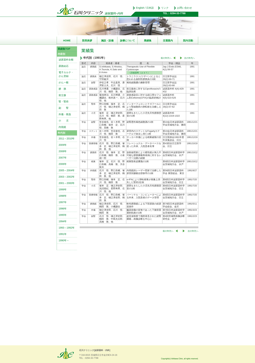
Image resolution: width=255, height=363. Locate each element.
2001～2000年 (67, 183)
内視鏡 (62, 127)
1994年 (63, 221)
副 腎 (64, 107)
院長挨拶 (87, 40)
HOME (67, 40)
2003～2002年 (67, 176)
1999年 (63, 189)
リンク (165, 7)
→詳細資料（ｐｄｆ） (139, 72)
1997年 (63, 202)
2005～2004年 (67, 170)
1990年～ (64, 240)
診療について (127, 40)
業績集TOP (64, 48)
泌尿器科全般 (66, 59)
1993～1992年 (67, 227)
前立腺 (62, 95)
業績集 (147, 40)
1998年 (63, 195)
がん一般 (64, 82)
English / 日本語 (145, 7)
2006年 (63, 164)
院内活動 (188, 40)
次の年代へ (189, 58)
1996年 (63, 208)
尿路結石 (64, 66)
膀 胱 (62, 88)
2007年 (63, 157)
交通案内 (168, 40)
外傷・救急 (65, 114)
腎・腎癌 (64, 101)
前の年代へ (166, 58)
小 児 (64, 120)
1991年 (63, 234)
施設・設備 (107, 40)
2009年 (63, 144)
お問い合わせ (184, 7)
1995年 (63, 215)
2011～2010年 (67, 138)
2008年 (63, 151)
